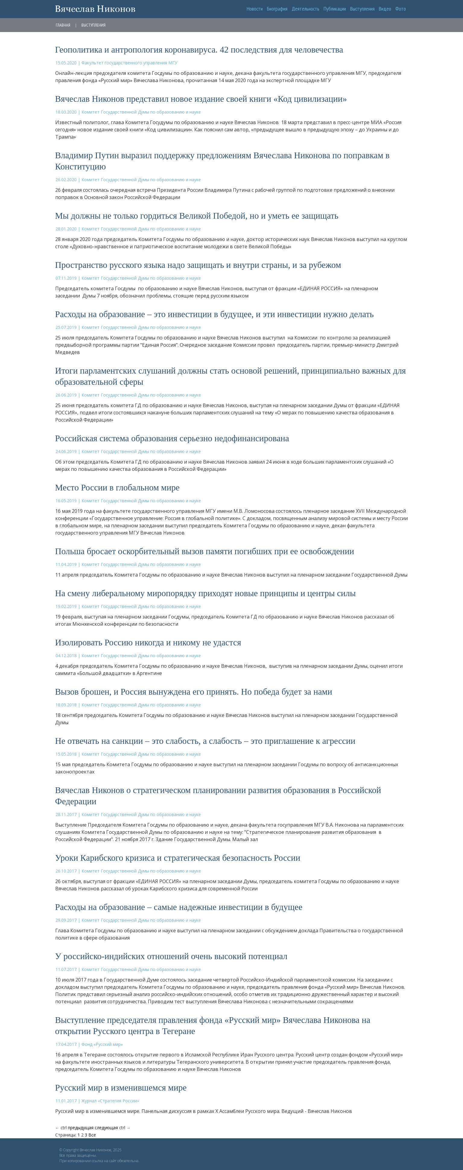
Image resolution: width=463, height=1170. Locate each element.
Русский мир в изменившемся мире (121, 1087)
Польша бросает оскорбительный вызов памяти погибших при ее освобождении (204, 551)
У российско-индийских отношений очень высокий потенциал (171, 956)
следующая (106, 1127)
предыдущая (81, 1127)
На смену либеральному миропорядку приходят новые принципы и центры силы (205, 593)
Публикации (335, 8)
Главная (63, 25)
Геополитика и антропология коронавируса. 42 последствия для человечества (199, 49)
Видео (385, 8)
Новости (255, 8)
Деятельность (305, 8)
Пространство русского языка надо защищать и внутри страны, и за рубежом (198, 265)
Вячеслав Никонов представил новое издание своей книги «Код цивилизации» (201, 99)
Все (92, 1135)
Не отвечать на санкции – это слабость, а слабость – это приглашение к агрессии (205, 741)
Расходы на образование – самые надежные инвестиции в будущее (179, 907)
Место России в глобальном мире (117, 487)
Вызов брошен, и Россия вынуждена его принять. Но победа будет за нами (193, 691)
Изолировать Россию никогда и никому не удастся (148, 642)
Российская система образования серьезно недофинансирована (172, 438)
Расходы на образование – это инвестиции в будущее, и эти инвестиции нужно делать (214, 314)
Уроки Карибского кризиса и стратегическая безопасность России (177, 858)
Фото (400, 8)
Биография (277, 8)
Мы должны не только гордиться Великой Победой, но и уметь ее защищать (196, 215)
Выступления (362, 8)
